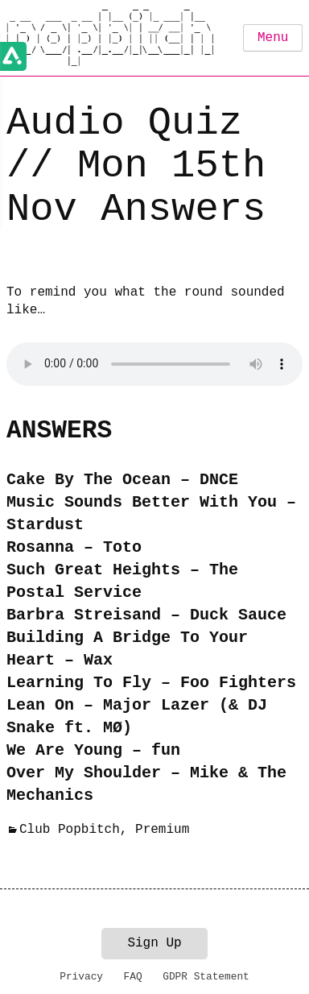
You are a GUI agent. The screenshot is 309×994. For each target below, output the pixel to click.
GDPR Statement (206, 977)
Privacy (81, 977)
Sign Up (154, 943)
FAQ (133, 977)
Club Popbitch (69, 829)
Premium (162, 829)
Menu (273, 38)
